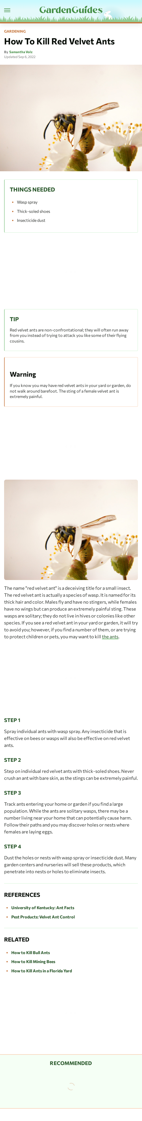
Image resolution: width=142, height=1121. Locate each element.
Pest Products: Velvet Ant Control (43, 916)
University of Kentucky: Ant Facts (42, 907)
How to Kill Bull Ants (30, 952)
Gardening (15, 31)
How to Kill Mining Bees (33, 961)
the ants (110, 636)
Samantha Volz (21, 52)
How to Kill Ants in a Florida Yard (41, 970)
